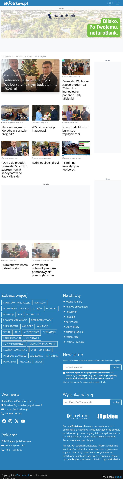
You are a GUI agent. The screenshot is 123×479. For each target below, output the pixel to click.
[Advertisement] (45, 205)
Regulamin (71, 311)
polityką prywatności (104, 378)
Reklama (70, 316)
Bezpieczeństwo (41, 320)
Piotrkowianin (12, 338)
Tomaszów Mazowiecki (42, 344)
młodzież (25, 361)
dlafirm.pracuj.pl (74, 331)
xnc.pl (118, 476)
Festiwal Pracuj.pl (75, 341)
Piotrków (40, 302)
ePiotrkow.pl (7, 56)
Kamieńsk (42, 326)
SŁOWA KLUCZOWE (24, 56)
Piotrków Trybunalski (16, 302)
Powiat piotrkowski (15, 320)
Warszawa (36, 355)
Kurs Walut (72, 321)
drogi (38, 361)
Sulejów (37, 308)
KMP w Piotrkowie (14, 344)
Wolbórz (27, 326)
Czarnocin (49, 332)
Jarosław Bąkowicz (14, 355)
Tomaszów (9, 361)
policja (24, 308)
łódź (17, 332)
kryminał (51, 355)
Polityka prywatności (77, 306)
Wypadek (51, 308)
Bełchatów (33, 314)
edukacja (8, 314)
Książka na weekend (15, 349)
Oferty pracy (72, 326)
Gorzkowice (32, 338)
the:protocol (72, 336)
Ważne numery (74, 301)
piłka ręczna (10, 326)
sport (6, 332)
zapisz (116, 367)
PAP (20, 314)
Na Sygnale (10, 308)
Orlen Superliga (41, 349)
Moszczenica (31, 332)
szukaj (116, 402)
